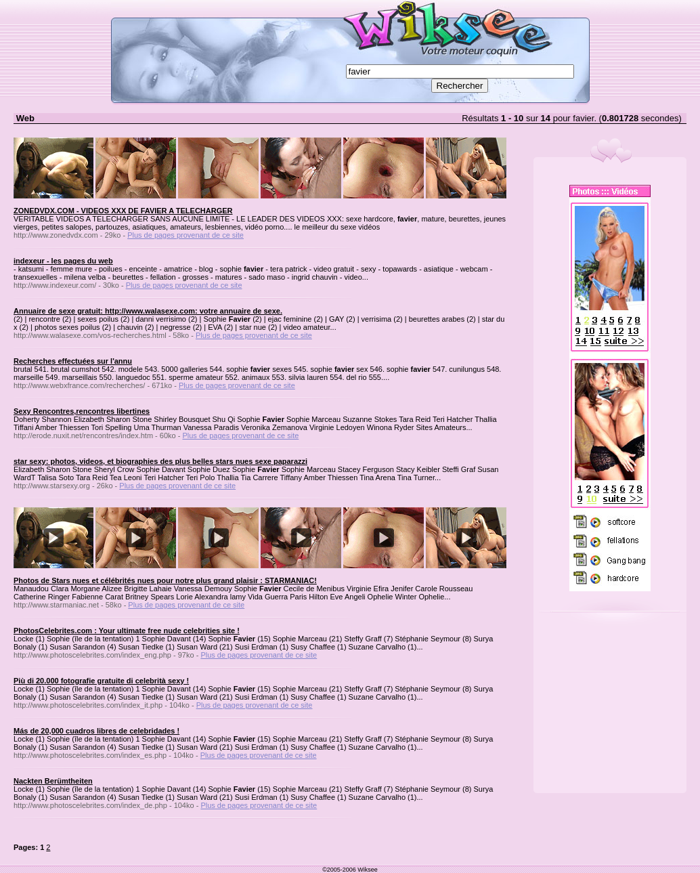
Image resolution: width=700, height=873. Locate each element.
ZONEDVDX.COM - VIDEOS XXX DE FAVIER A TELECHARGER (123, 211)
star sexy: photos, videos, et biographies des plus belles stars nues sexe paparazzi (160, 461)
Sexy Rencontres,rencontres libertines (82, 411)
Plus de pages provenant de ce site (185, 235)
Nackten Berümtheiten (53, 781)
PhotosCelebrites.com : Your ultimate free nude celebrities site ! (127, 630)
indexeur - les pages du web (63, 261)
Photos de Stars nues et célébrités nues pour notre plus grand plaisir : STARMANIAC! (165, 580)
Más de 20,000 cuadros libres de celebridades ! (96, 731)
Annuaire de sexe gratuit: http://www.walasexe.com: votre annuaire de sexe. (148, 311)
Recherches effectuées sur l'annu (73, 361)
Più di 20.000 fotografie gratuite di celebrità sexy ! (101, 681)
